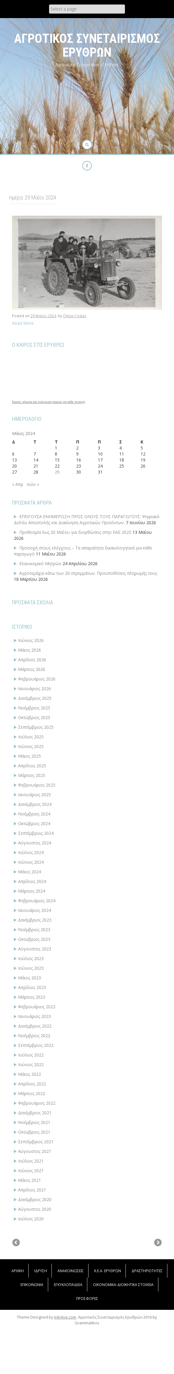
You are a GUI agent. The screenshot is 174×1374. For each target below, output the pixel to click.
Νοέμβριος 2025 (34, 708)
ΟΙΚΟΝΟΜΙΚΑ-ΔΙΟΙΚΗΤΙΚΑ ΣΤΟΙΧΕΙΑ (123, 1332)
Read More (23, 323)
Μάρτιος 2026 (31, 669)
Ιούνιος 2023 (31, 968)
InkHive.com (65, 1365)
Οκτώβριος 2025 (34, 717)
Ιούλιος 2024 (31, 852)
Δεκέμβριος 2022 (34, 1026)
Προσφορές (87, 1346)
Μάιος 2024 (29, 872)
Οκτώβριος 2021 (34, 1132)
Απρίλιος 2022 (32, 1084)
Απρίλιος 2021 (32, 1190)
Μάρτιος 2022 (31, 1093)
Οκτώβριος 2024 (34, 823)
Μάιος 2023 (29, 978)
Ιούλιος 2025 (31, 737)
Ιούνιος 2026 (31, 640)
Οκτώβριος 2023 (34, 939)
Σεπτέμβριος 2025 (36, 727)
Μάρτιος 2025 (31, 775)
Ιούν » (33, 484)
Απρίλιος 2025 (32, 765)
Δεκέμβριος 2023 (34, 920)
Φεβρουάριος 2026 (36, 679)
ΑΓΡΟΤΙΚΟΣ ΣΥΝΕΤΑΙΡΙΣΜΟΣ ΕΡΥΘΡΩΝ (87, 45)
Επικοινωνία (31, 1332)
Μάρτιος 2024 (31, 891)
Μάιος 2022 (29, 1074)
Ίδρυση (40, 1318)
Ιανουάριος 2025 (34, 794)
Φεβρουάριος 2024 (36, 900)
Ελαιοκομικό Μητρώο (40, 563)
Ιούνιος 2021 (31, 1170)
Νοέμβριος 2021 (34, 1122)
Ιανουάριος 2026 (34, 688)
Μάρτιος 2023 (31, 997)
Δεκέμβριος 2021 (34, 1113)
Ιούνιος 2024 (31, 862)
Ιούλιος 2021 (31, 1161)
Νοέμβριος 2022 (34, 1035)
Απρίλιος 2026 (32, 659)
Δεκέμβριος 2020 (34, 1199)
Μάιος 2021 (29, 1180)
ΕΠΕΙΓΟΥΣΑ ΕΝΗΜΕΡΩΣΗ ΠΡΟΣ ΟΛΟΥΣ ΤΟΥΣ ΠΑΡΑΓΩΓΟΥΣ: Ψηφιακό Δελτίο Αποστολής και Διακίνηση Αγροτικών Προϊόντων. (87, 519)
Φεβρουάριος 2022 (36, 1103)
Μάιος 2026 (29, 650)
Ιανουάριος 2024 (34, 910)
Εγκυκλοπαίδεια (68, 1332)
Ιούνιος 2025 (31, 746)
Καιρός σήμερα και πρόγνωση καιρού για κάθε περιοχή (48, 402)
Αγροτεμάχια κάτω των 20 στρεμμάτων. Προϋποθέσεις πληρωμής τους (88, 573)
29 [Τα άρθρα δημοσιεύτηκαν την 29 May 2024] (57, 472)
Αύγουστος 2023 (34, 949)
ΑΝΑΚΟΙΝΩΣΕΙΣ (70, 1318)
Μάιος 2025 (29, 756)
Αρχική (17, 1318)
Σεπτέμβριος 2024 (36, 833)
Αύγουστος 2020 (34, 1209)
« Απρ (17, 484)
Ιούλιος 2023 (31, 958)
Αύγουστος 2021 (34, 1151)
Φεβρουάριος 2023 (36, 1006)
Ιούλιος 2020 (31, 1219)
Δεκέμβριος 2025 (34, 698)
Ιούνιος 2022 (31, 1064)
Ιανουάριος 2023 (34, 1016)
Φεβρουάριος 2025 (36, 785)
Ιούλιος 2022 (31, 1055)
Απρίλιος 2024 (32, 881)
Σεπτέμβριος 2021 (36, 1141)
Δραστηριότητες (147, 1318)
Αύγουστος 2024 (34, 843)
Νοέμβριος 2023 (34, 929)
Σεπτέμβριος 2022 (36, 1045)
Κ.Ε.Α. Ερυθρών (107, 1318)
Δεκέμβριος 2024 (34, 804)
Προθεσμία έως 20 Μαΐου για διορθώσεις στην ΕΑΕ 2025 (75, 532)
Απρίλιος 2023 (32, 987)
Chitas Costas (74, 315)
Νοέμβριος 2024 (34, 814)
